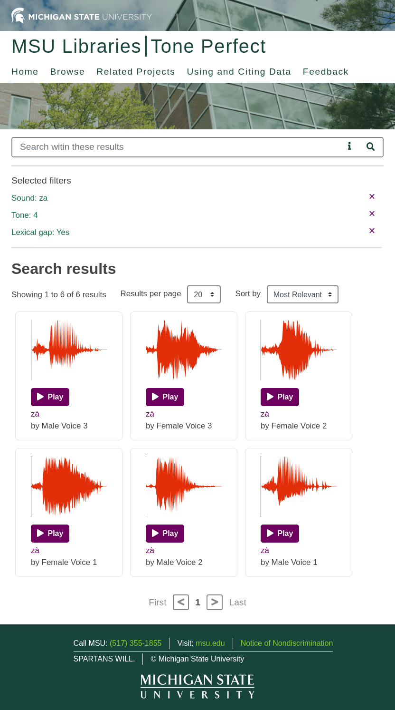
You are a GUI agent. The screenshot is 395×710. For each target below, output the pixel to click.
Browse (67, 72)
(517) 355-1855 (135, 643)
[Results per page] (204, 294)
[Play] (50, 397)
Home (25, 72)
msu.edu (210, 643)
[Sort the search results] (303, 294)
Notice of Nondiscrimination (287, 643)
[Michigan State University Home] (81, 14)
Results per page (151, 293)
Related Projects (135, 72)
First (157, 602)
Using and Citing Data (239, 72)
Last (237, 602)
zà (35, 413)
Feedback (326, 72)
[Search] (177, 147)
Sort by (248, 293)
